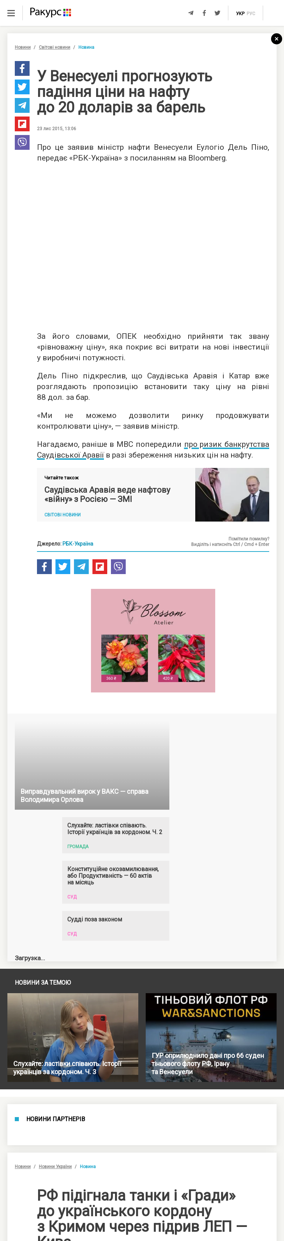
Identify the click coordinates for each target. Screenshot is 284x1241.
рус (251, 13)
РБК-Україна (77, 544)
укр (240, 13)
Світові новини (54, 47)
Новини (23, 47)
